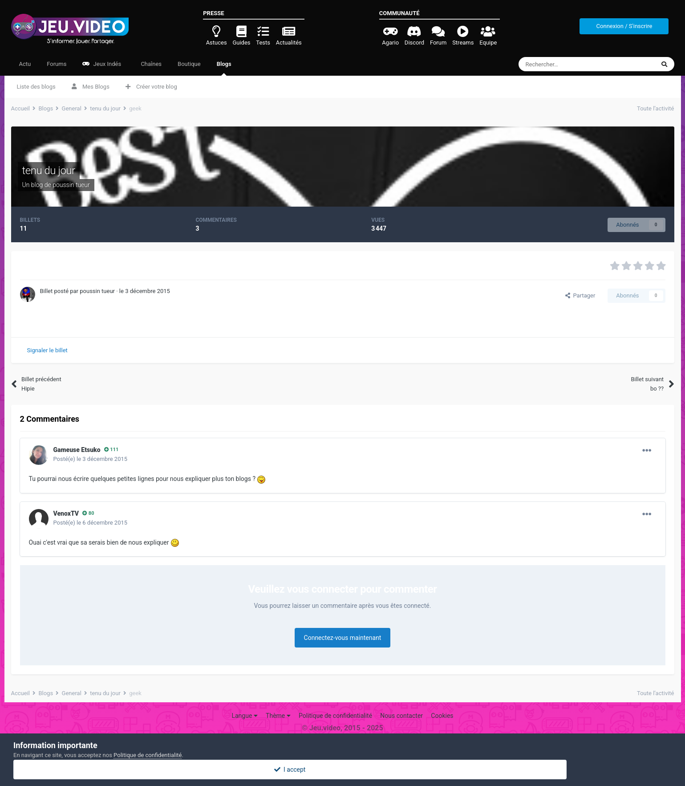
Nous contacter (401, 715)
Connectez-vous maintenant (342, 637)
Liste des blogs (36, 86)
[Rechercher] (568, 64)
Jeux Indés (101, 64)
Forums (56, 64)
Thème (278, 715)
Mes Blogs (90, 86)
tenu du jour (48, 170)
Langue (244, 715)
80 (88, 513)
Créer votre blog (151, 86)
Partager (580, 295)
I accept (342, 769)
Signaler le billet (47, 350)
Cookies (442, 715)
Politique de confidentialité (335, 715)
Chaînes (150, 64)
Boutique (189, 64)
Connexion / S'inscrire (624, 26)
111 (111, 449)
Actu (25, 64)
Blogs (224, 68)
